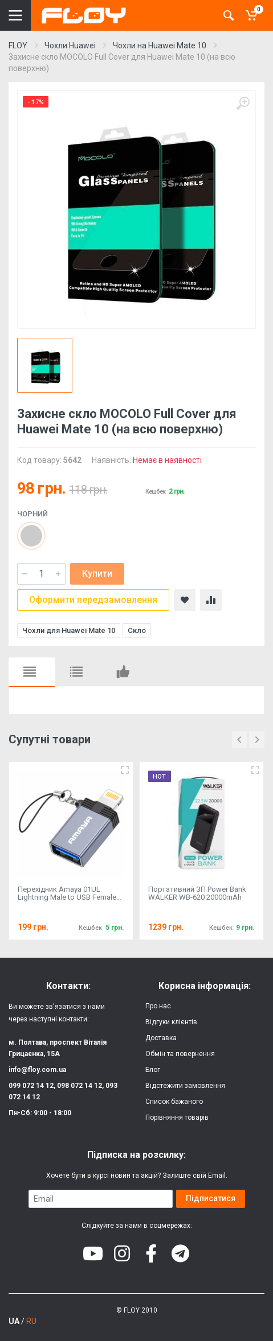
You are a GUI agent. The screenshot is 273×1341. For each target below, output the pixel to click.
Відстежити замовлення (185, 1086)
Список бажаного (174, 1102)
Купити (97, 573)
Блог (152, 1070)
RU (31, 1321)
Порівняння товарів (177, 1117)
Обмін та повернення (180, 1054)
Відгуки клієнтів (171, 1022)
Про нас (158, 1006)
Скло (137, 630)
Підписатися (210, 1198)
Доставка (161, 1038)
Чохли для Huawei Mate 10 (68, 630)
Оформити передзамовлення (93, 599)
